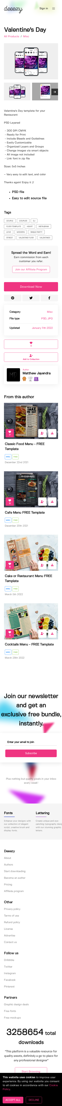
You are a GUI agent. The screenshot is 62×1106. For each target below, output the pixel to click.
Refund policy (12, 922)
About (7, 858)
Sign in (44, 8)
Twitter (8, 967)
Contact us (10, 942)
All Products (12, 36)
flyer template (13, 226)
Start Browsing (31, 1071)
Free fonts (10, 1011)
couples (23, 221)
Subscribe (31, 753)
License (8, 929)
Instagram (10, 973)
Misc (26, 36)
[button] (53, 8)
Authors (8, 864)
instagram (44, 226)
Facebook (10, 980)
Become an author (14, 878)
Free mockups (12, 1018)
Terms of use (11, 916)
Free (15, 457)
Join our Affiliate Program (31, 269)
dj (34, 221)
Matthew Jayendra (36, 373)
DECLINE (34, 1100)
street (9, 238)
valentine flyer (26, 238)
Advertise (9, 935)
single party (36, 232)
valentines (45, 238)
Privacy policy (12, 909)
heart (30, 226)
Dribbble (9, 960)
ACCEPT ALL (13, 1100)
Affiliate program (14, 891)
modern (20, 232)
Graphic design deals (16, 1004)
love (8, 232)
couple (9, 221)
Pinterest (9, 986)
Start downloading (15, 871)
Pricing (8, 884)
